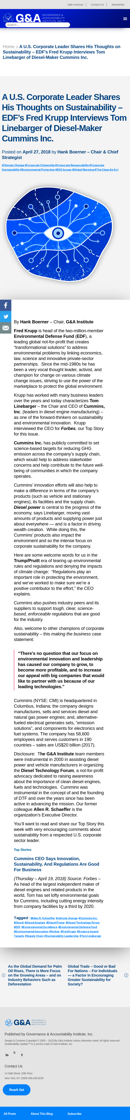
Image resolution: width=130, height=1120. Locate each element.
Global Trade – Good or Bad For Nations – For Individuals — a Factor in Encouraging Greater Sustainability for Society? (92, 975)
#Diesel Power (55, 922)
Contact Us (97, 4)
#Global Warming (83, 169)
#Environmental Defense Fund (77, 927)
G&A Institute (75, 4)
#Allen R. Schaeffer (43, 918)
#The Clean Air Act (106, 169)
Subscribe (75, 1113)
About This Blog (42, 1113)
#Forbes (54, 931)
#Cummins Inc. (88, 918)
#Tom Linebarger (90, 935)
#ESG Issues (63, 169)
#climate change (66, 918)
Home (8, 46)
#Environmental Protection (37, 169)
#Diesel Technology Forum (83, 922)
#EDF (17, 927)
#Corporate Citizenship (40, 165)
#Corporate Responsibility (72, 165)
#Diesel (19, 922)
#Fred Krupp (68, 931)
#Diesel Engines (35, 922)
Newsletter (118, 4)
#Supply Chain (34, 935)
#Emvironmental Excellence (39, 927)
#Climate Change (13, 165)
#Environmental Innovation (31, 931)
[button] (125, 18)
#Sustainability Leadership (61, 935)
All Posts (10, 1113)
